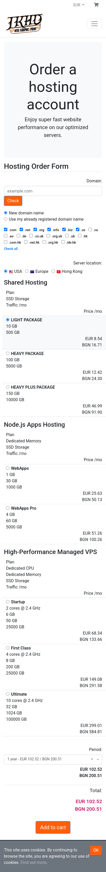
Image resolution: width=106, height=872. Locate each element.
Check (13, 200)
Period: (95, 749)
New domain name (24, 213)
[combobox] (53, 760)
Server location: (87, 263)
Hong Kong (67, 271)
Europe (36, 271)
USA (13, 271)
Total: (96, 790)
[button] (96, 5)
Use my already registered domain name (43, 219)
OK (96, 850)
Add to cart (53, 827)
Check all (11, 249)
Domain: (94, 180)
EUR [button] (77, 5)
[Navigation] (94, 24)
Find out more (34, 862)
